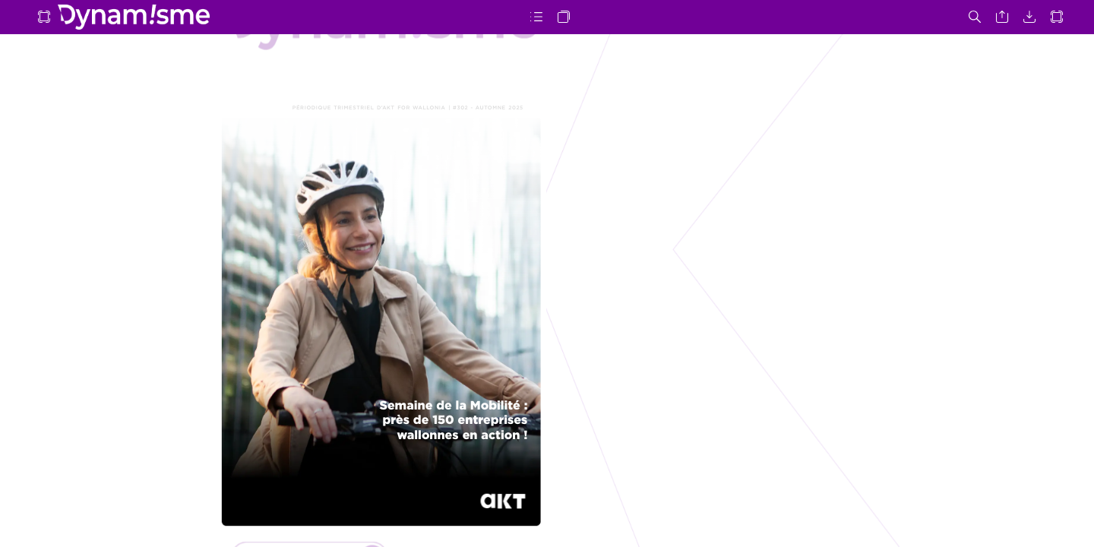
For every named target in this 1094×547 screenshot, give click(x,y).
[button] (44, 17)
